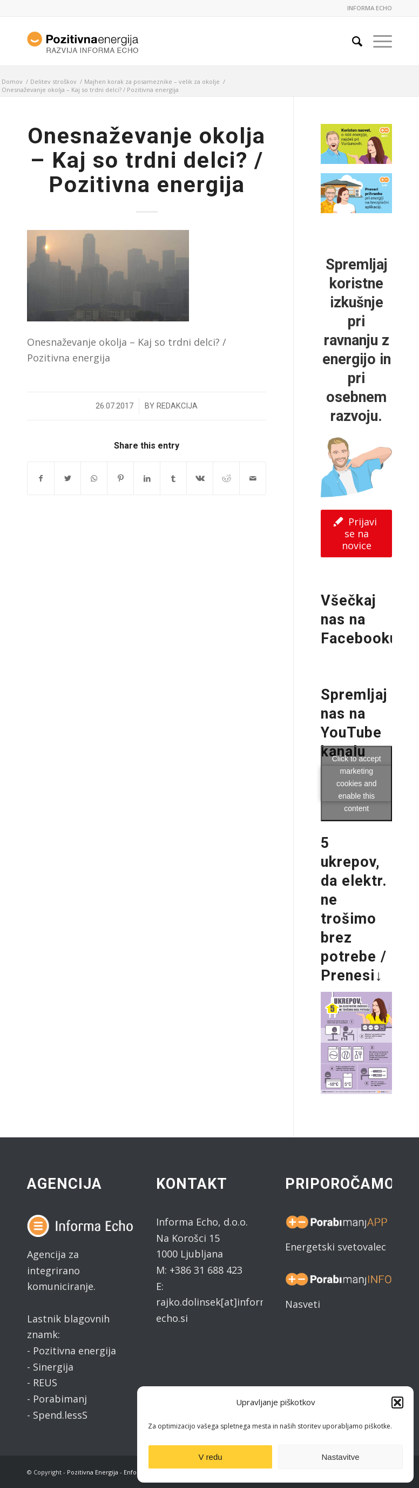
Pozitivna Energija (92, 1472)
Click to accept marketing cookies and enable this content (356, 783)
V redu (210, 1456)
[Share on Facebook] (41, 478)
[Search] (351, 41)
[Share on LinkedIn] (147, 478)
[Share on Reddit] (226, 478)
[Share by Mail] (253, 478)
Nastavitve (340, 1456)
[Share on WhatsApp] (94, 478)
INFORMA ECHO (369, 8)
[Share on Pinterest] (120, 478)
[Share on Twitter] (67, 478)
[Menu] (377, 41)
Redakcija (177, 406)
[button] (397, 1402)
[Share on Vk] (200, 478)
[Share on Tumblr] (173, 478)
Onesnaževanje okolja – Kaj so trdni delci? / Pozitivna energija (147, 160)
